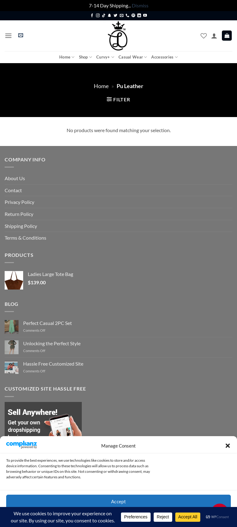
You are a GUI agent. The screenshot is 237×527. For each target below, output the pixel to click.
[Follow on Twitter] (115, 16)
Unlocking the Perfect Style (52, 343)
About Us (15, 178)
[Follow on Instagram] (98, 16)
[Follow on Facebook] (92, 16)
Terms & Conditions (25, 238)
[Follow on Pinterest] (133, 16)
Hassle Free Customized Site (53, 364)
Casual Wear (132, 57)
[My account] (214, 36)
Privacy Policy (19, 202)
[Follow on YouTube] (145, 16)
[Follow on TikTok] (104, 16)
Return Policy (19, 214)
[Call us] (127, 16)
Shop (85, 57)
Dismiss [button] (140, 5)
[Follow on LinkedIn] (139, 16)
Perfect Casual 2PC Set (47, 323)
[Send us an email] (121, 16)
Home (66, 57)
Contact (13, 190)
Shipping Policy (21, 226)
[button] (228, 446)
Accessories (164, 57)
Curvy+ (105, 57)
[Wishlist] (204, 36)
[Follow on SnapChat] (109, 16)
